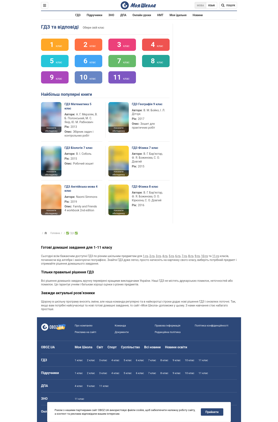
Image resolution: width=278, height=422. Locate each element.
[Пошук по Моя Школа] (228, 5)
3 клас (103, 360)
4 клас (115, 360)
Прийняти (212, 412)
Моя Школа (83, 347)
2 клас (91, 360)
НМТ (160, 15)
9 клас (177, 360)
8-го (190, 256)
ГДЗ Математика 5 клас (77, 106)
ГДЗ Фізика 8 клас (145, 186)
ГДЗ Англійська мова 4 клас (81, 189)
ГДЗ (78, 15)
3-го (158, 256)
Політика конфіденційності (211, 325)
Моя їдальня (178, 15)
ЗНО (111, 15)
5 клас (128, 360)
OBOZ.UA (48, 347)
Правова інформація (167, 325)
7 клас (152, 360)
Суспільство (130, 347)
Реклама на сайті (85, 332)
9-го (197, 256)
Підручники (94, 15)
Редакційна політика (167, 332)
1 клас (79, 360)
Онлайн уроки (141, 15)
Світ (100, 347)
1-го (145, 256)
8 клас (164, 360)
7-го (184, 256)
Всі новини (152, 347)
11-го (215, 256)
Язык (211, 5)
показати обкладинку (51, 129)
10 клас (189, 360)
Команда (120, 325)
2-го (152, 256)
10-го (204, 256)
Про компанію (83, 325)
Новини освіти (176, 347)
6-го (177, 256)
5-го (171, 256)
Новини (198, 15)
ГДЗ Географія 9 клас (147, 104)
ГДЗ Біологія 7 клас (78, 148)
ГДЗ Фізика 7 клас (145, 148)
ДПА (123, 15)
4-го (164, 256)
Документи (122, 332)
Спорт (112, 347)
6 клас (140, 360)
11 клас (203, 360)
